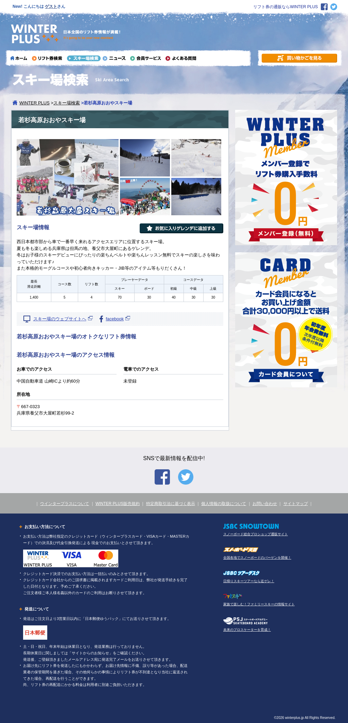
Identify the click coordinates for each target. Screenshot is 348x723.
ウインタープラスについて (64, 503)
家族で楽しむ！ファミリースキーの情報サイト (259, 604)
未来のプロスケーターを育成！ (247, 630)
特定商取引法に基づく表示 (170, 503)
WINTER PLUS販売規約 (117, 503)
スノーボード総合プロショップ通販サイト (255, 534)
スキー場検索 (66, 102)
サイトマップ (295, 503)
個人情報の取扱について (223, 503)
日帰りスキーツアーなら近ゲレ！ (248, 581)
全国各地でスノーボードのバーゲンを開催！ (257, 557)
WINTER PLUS (34, 102)
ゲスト (51, 6)
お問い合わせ (265, 503)
